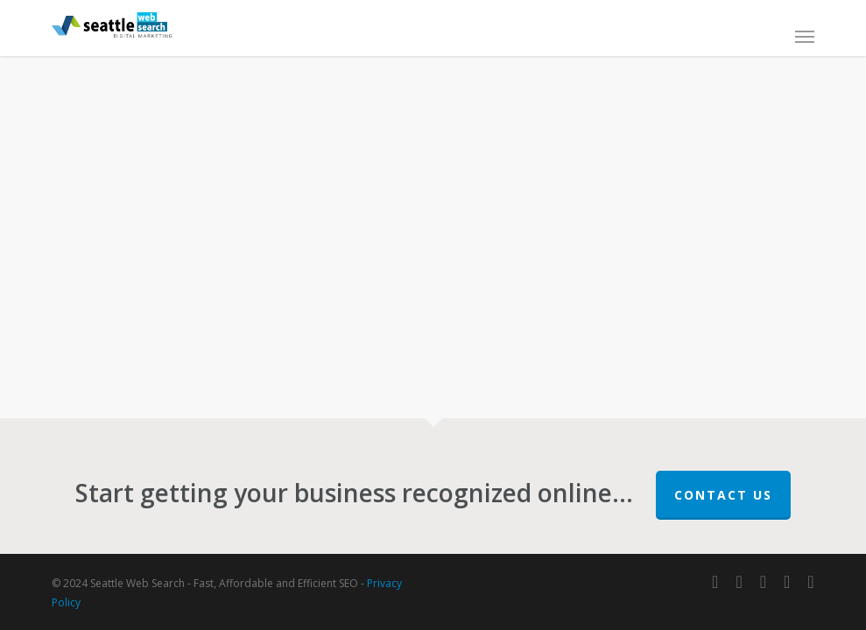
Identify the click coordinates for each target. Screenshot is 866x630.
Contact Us (723, 494)
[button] (804, 36)
